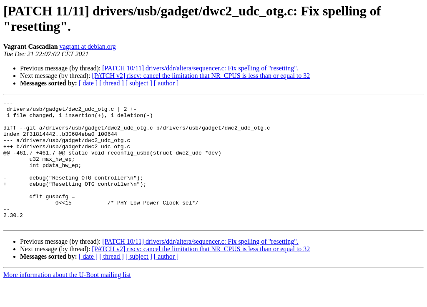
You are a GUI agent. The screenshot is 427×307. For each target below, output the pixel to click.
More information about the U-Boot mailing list (67, 299)
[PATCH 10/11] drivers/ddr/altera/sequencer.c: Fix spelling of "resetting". (200, 68)
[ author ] (166, 83)
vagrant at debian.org (88, 46)
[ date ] (88, 83)
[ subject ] (139, 83)
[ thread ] (111, 83)
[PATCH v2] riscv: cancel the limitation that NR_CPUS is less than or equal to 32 (201, 75)
